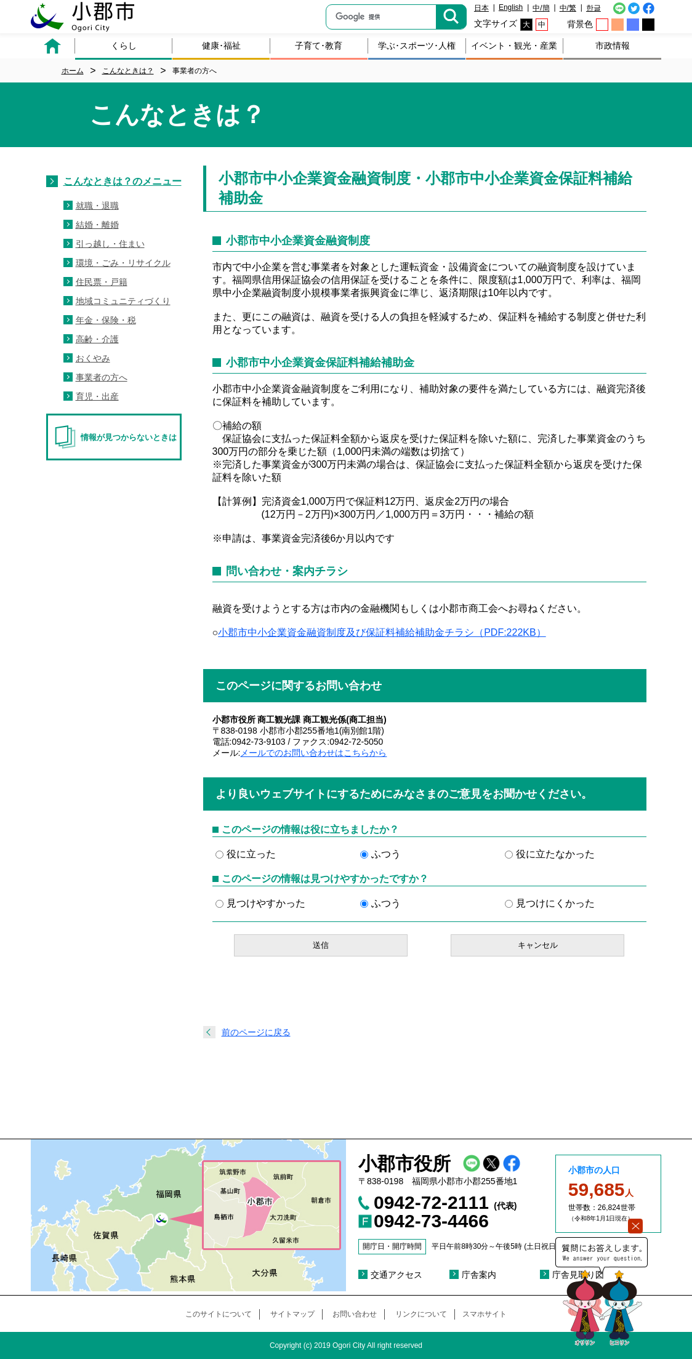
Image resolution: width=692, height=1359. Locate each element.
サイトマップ (292, 1314)
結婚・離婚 (97, 225)
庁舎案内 (479, 1275)
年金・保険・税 (106, 320)
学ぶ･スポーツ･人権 (417, 45)
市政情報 (612, 45)
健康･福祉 (221, 45)
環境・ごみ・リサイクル (123, 263)
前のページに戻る (256, 1032)
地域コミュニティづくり (123, 301)
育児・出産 (97, 396)
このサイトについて (218, 1314)
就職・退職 (97, 205)
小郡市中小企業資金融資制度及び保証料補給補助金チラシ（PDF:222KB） (381, 632)
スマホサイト (484, 1314)
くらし (124, 45)
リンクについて (421, 1314)
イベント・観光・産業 (514, 45)
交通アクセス (396, 1275)
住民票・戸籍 (101, 282)
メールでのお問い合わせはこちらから (313, 753)
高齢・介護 (97, 339)
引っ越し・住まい (110, 244)
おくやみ (93, 358)
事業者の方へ (101, 377)
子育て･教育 (318, 45)
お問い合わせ (354, 1314)
